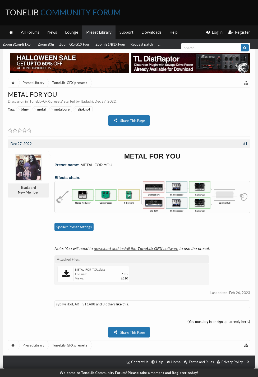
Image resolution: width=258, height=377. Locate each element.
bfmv (23, 109)
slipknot (82, 109)
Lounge (71, 32)
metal (40, 109)
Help (173, 32)
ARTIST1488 (85, 304)
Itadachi (87, 101)
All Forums (30, 32)
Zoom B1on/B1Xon (18, 44)
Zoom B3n (46, 44)
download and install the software (136, 248)
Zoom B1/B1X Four (110, 44)
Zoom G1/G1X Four (74, 44)
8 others (109, 304)
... (159, 44)
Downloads (151, 32)
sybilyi (61, 304)
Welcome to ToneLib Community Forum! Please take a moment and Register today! (129, 373)
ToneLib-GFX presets (45, 101)
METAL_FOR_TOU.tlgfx (90, 269)
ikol (70, 304)
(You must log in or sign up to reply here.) (218, 321)
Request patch (142, 44)
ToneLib (63, 12)
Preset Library (99, 32)
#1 (245, 144)
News (52, 32)
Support (126, 32)
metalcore (60, 109)
